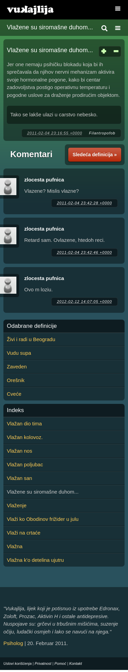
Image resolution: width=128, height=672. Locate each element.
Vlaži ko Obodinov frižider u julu (43, 519)
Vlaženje (17, 505)
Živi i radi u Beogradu (31, 339)
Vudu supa (19, 353)
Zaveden (17, 366)
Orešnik (16, 380)
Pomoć (60, 663)
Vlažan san (19, 478)
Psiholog (13, 643)
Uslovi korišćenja (17, 663)
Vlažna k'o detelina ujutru (35, 560)
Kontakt (75, 663)
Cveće (14, 394)
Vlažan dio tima (24, 423)
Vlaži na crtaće (23, 533)
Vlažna (15, 546)
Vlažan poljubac (25, 464)
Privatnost (43, 663)
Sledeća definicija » (95, 154)
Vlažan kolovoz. (25, 437)
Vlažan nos (19, 451)
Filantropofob (102, 133)
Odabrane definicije (32, 326)
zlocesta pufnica (44, 179)
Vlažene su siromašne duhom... (50, 27)
